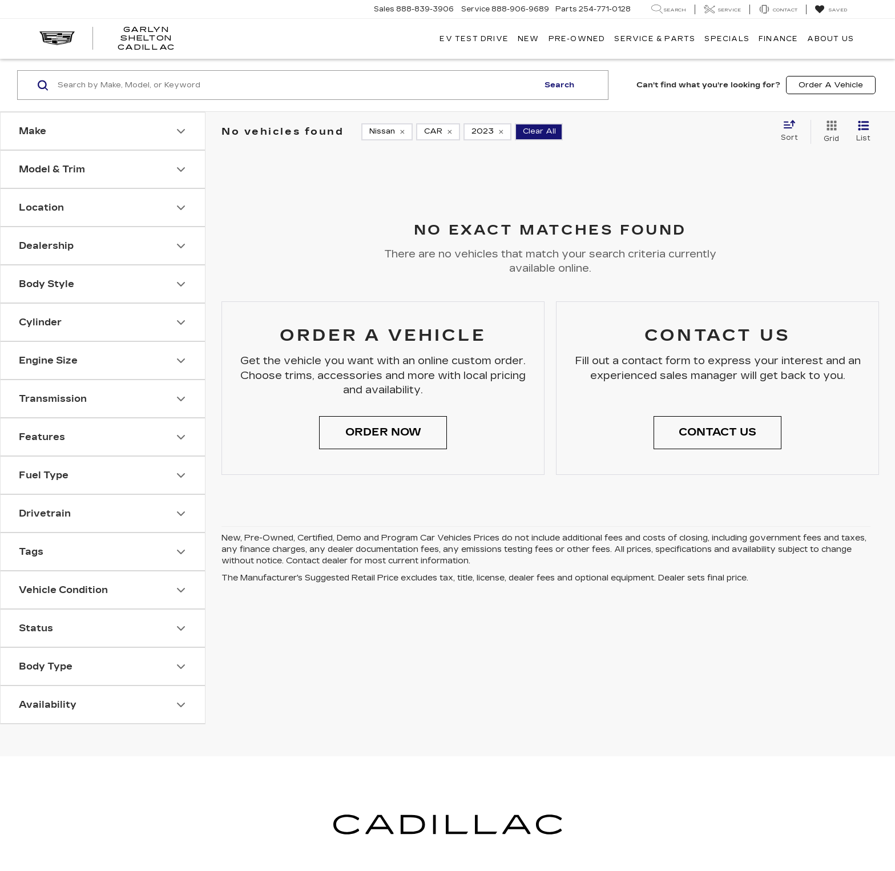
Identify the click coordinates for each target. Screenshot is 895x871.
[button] (383, 432)
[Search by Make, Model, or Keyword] (297, 85)
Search (559, 85)
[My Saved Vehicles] (831, 10)
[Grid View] (829, 132)
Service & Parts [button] (654, 39)
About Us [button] (830, 39)
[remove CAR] (438, 131)
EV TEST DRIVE (474, 39)
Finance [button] (778, 39)
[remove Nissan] (387, 131)
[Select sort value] (793, 131)
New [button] (528, 39)
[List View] (863, 132)
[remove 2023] (487, 131)
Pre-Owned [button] (577, 39)
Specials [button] (726, 39)
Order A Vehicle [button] (831, 85)
